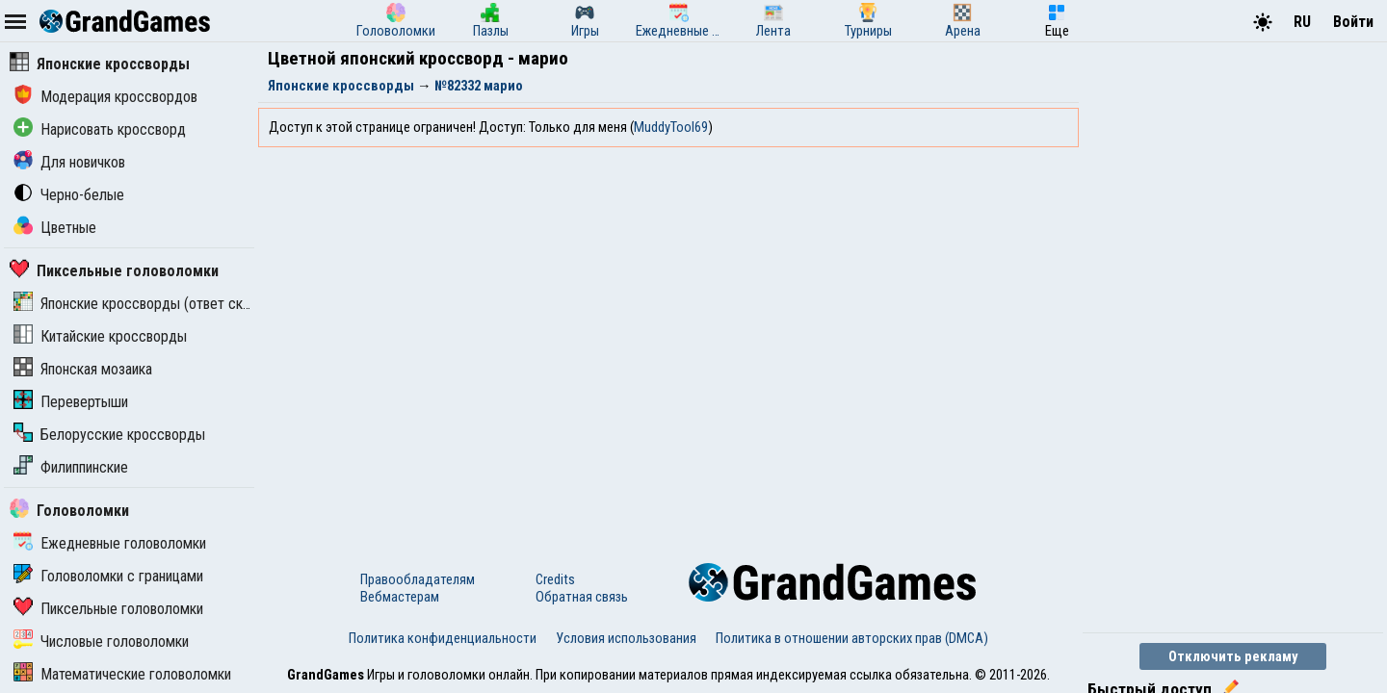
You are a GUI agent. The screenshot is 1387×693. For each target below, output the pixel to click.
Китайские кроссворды (100, 336)
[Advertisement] (1227, 335)
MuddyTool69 (671, 127)
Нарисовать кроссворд (99, 129)
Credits (555, 579)
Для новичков (69, 162)
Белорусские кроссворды (109, 434)
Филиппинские (70, 467)
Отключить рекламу (1233, 656)
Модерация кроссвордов (105, 97)
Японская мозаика (82, 369)
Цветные (54, 227)
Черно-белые (68, 195)
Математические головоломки (122, 674)
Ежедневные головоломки (109, 543)
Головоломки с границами (108, 576)
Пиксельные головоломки (114, 271)
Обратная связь (582, 596)
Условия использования (626, 638)
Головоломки (69, 510)
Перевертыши (70, 402)
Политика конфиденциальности (442, 638)
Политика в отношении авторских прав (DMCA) (852, 638)
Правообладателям (417, 579)
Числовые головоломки (101, 641)
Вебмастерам (399, 596)
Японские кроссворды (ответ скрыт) (142, 304)
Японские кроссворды (100, 64)
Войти (1353, 22)
